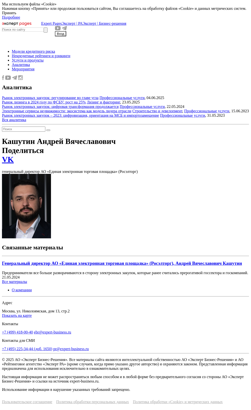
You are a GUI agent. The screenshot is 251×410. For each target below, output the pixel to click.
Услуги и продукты (28, 60)
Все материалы (14, 282)
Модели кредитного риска (33, 51)
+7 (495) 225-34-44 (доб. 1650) (27, 349)
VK (8, 159)
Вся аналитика (14, 120)
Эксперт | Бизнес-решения (104, 23)
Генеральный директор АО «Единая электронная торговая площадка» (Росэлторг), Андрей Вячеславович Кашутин (122, 263)
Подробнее (11, 17)
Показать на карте (17, 315)
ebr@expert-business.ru (52, 332)
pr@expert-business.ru (71, 349)
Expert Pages (51, 23)
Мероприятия (23, 69)
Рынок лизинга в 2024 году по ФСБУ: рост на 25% (44, 102)
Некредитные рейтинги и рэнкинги (41, 56)
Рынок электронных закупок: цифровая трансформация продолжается (60, 106)
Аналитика (21, 65)
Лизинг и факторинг (103, 102)
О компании (22, 290)
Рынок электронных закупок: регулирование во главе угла (50, 98)
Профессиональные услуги (122, 98)
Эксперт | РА (72, 23)
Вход (60, 34)
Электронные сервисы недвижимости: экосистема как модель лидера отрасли (66, 111)
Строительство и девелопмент (157, 111)
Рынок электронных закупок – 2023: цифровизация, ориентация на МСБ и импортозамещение (80, 115)
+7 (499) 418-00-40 (17, 332)
